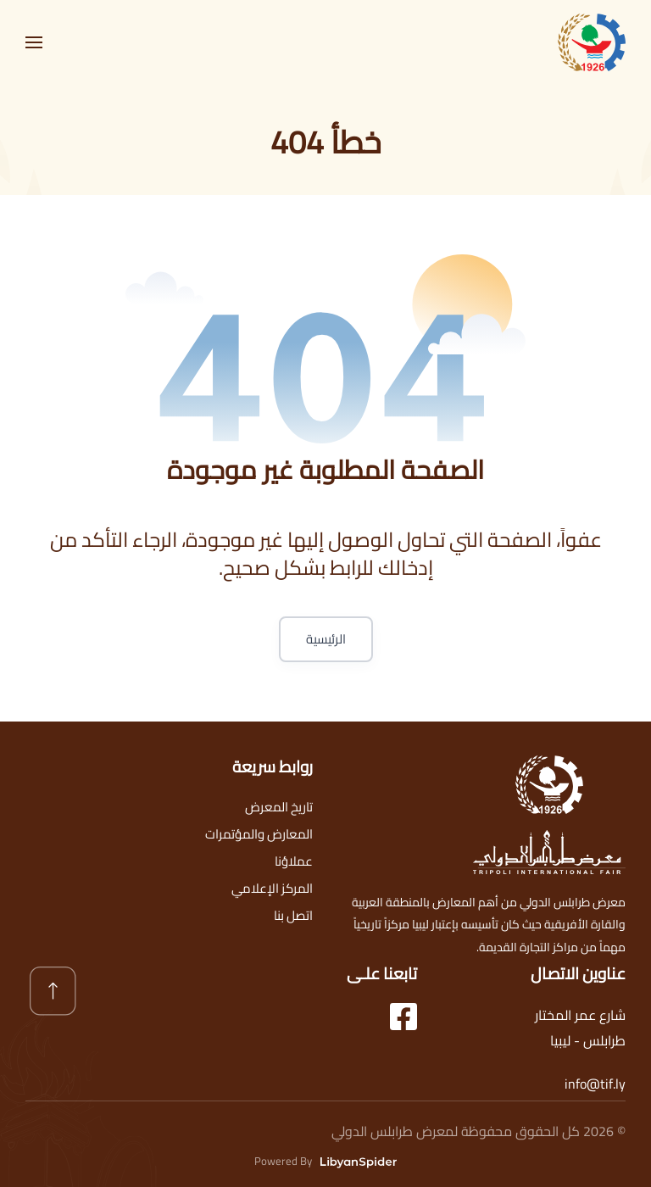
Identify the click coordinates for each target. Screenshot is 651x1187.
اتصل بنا (293, 915)
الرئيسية (326, 639)
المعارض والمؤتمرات (259, 834)
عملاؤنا (294, 861)
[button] (33, 42)
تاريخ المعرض (279, 806)
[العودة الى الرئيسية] (592, 42)
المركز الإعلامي (272, 888)
